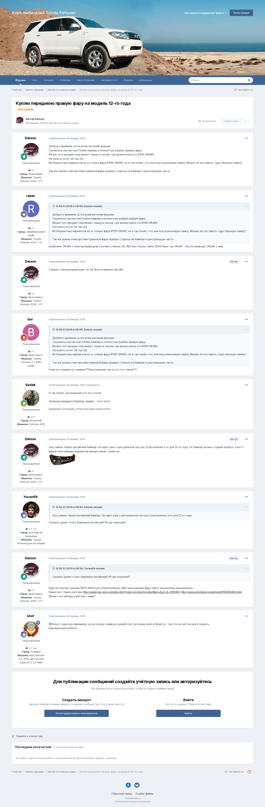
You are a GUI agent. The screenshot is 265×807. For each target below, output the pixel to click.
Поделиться (207, 121)
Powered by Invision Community (132, 801)
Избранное (145, 80)
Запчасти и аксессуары (64, 122)
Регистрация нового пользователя (77, 713)
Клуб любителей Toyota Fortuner (43, 12)
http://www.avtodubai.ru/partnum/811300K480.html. (211, 592)
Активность (109, 80)
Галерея (48, 80)
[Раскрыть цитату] (54, 206)
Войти (188, 713)
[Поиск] (208, 80)
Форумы (20, 82)
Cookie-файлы (144, 793)
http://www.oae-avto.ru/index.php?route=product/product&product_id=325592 (131, 592)
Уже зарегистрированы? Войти (205, 12)
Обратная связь (122, 793)
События (65, 80)
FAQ (34, 80)
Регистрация (241, 12)
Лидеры (128, 80)
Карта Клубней (86, 80)
